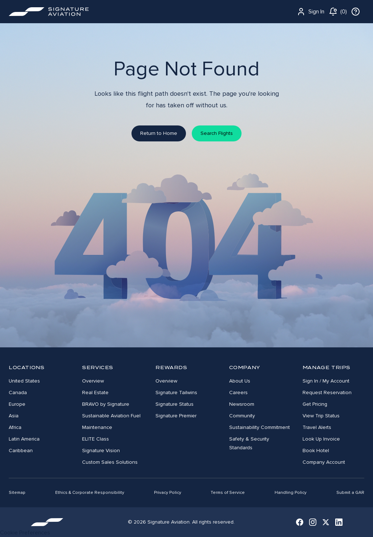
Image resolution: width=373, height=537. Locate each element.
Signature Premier (175, 416)
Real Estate (95, 392)
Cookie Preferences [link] (25, 532)
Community (242, 416)
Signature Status (174, 404)
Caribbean (21, 450)
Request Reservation (327, 392)
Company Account (324, 462)
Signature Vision (101, 450)
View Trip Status (321, 416)
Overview (93, 381)
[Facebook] (299, 522)
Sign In (310, 11)
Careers (238, 392)
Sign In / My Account (326, 381)
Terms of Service (228, 492)
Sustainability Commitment (259, 427)
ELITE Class (95, 439)
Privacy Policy (167, 492)
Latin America (24, 439)
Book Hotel (316, 450)
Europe (17, 404)
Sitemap (17, 492)
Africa (15, 427)
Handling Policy (291, 492)
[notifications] (338, 11)
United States (24, 381)
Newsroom (241, 404)
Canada (18, 392)
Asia (14, 416)
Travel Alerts (317, 427)
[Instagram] (312, 522)
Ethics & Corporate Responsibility (89, 492)
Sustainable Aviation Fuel (111, 416)
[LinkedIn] (338, 522)
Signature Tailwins (176, 392)
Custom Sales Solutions (110, 462)
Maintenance (97, 427)
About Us (239, 381)
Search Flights (216, 133)
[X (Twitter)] (325, 522)
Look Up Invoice (321, 439)
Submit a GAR (350, 492)
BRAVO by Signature (105, 404)
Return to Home (158, 133)
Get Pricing (315, 404)
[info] (355, 11)
